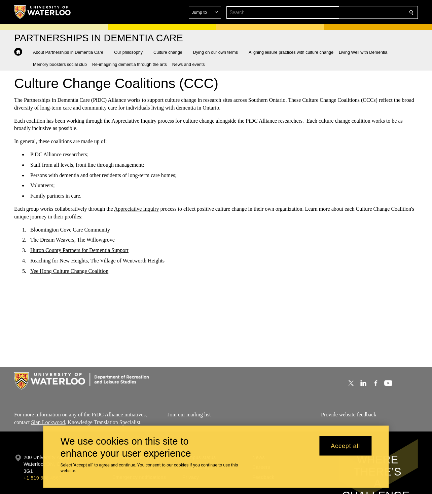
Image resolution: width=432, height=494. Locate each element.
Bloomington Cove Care (57, 229)
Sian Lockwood (48, 422)
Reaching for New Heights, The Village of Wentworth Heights (97, 260)
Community (97, 229)
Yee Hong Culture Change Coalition (69, 271)
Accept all (345, 445)
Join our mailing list (189, 414)
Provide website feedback (348, 414)
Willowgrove (100, 240)
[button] (363, 12)
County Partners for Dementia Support (86, 250)
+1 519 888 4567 (42, 478)
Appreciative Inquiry (133, 120)
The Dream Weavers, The (58, 240)
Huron (37, 250)
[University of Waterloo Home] (42, 12)
